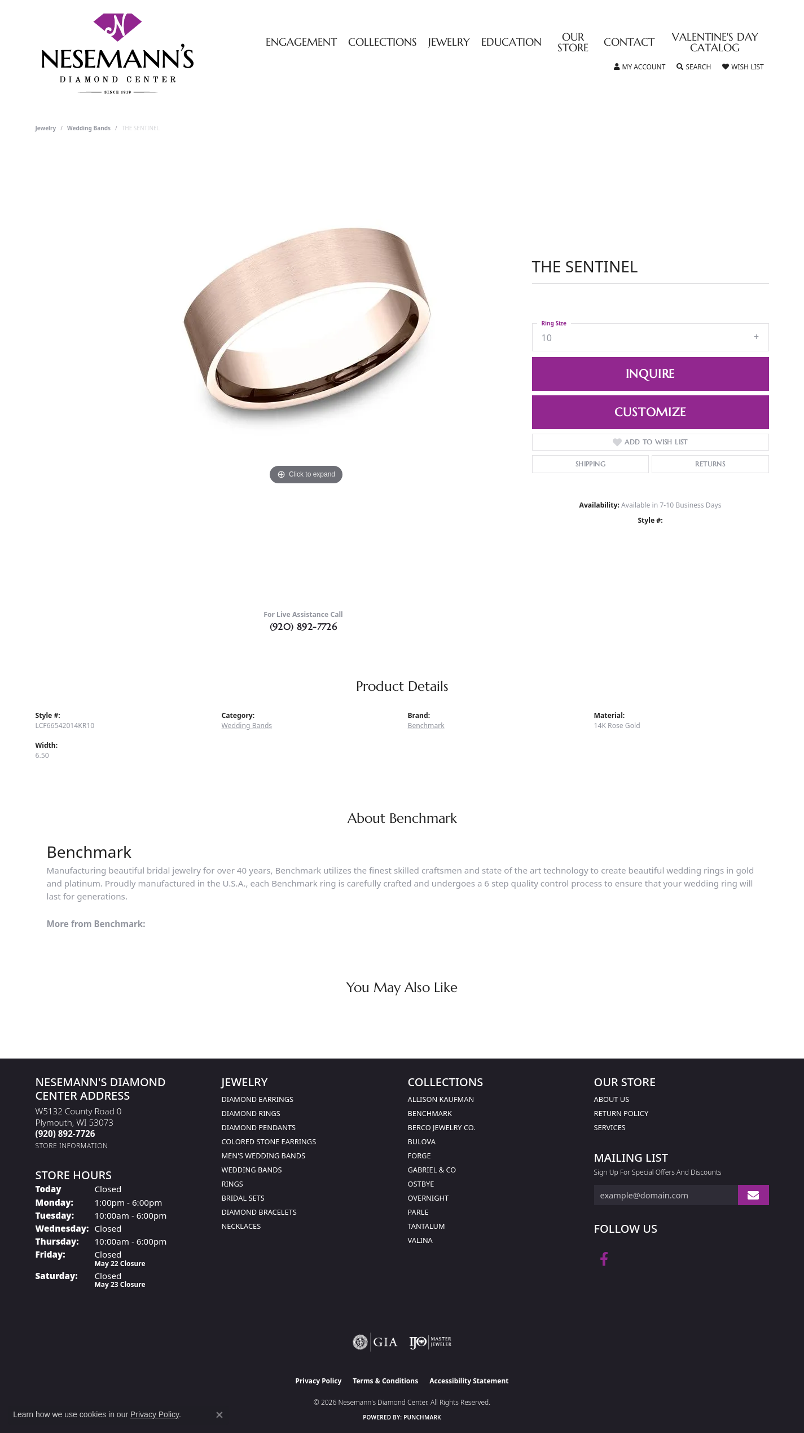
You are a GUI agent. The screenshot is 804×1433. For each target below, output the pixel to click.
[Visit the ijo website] (430, 1342)
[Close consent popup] (219, 1415)
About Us (612, 1099)
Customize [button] (650, 412)
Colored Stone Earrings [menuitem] (269, 1141)
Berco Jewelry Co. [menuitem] (442, 1127)
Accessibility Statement (468, 1381)
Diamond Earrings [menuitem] (257, 1099)
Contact (629, 42)
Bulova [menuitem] (422, 1141)
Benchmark (426, 725)
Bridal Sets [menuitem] (243, 1198)
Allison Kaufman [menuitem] (441, 1099)
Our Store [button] (572, 43)
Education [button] (511, 42)
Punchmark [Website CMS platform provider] (422, 1417)
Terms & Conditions (385, 1381)
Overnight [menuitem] (428, 1198)
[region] (306, 375)
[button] (640, 67)
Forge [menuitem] (419, 1155)
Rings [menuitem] (232, 1184)
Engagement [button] (301, 42)
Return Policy (621, 1113)
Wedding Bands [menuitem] (252, 1170)
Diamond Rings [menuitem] (251, 1113)
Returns (710, 464)
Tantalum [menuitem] (426, 1226)
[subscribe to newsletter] (753, 1195)
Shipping (590, 464)
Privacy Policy (319, 1381)
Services (610, 1127)
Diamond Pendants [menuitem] (259, 1127)
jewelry (46, 128)
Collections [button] (382, 42)
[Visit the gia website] (375, 1342)
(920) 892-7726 (303, 626)
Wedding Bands (89, 128)
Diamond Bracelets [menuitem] (259, 1212)
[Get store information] (72, 1145)
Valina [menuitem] (420, 1240)
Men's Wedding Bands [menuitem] (264, 1155)
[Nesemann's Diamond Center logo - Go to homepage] (153, 53)
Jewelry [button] (449, 42)
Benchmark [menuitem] (430, 1113)
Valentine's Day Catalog (715, 43)
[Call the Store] (65, 1133)
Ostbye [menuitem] (421, 1184)
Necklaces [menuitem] (241, 1226)
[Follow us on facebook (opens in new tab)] (604, 1259)
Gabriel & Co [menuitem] (432, 1170)
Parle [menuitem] (418, 1212)
